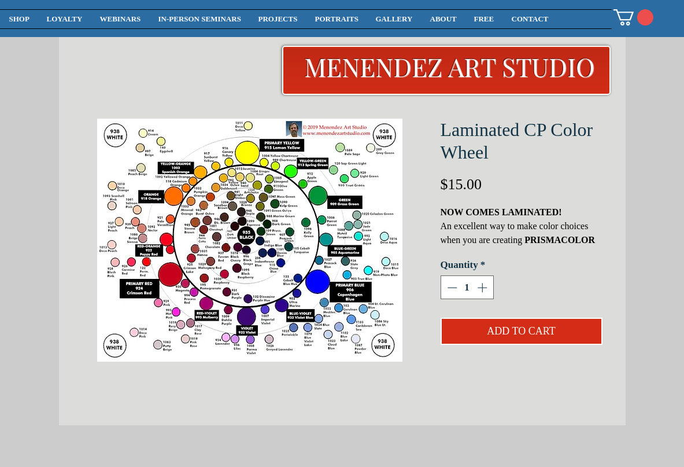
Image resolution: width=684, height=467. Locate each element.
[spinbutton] (467, 287)
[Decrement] (451, 287)
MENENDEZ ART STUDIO (449, 66)
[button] (633, 17)
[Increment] (483, 287)
